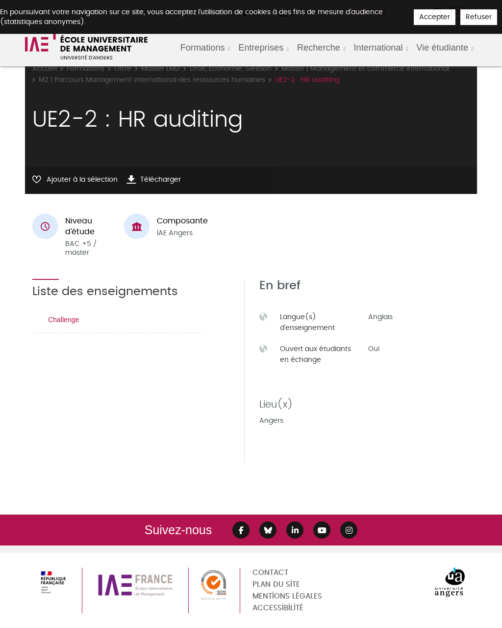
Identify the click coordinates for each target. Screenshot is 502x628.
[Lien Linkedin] (294, 530)
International (378, 48)
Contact (270, 572)
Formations (202, 48)
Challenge (63, 320)
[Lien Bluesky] (267, 530)
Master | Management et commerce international (365, 68)
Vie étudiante (442, 48)
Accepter (434, 17)
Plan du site (276, 584)
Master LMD (160, 68)
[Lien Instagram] (348, 530)
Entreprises (260, 48)
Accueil (44, 68)
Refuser (479, 17)
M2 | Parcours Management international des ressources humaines (152, 80)
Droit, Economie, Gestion (231, 68)
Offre (122, 68)
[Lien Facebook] (241, 530)
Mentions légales (287, 596)
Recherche (318, 48)
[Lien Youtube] (321, 530)
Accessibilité (277, 608)
